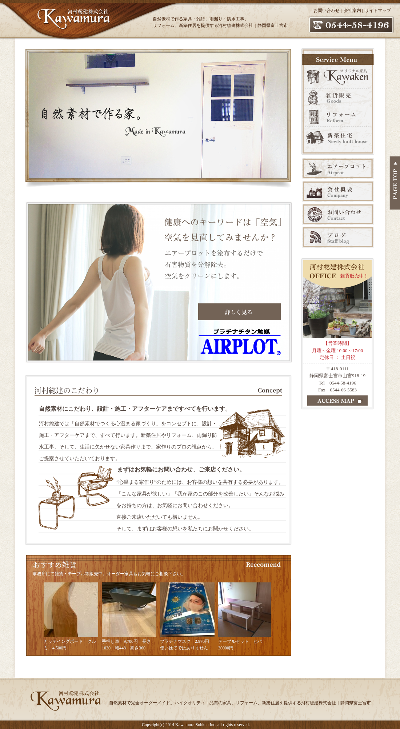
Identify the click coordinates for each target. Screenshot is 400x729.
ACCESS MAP (337, 400)
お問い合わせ (326, 10)
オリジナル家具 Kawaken (338, 75)
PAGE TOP (394, 183)
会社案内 (352, 10)
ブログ (338, 237)
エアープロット (338, 168)
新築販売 (338, 140)
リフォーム (338, 117)
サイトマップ (378, 10)
